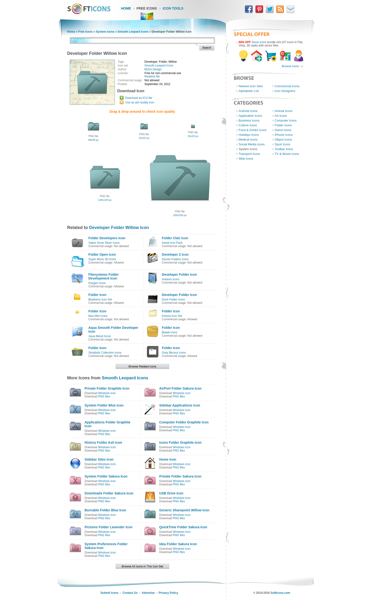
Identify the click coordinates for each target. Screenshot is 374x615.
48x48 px (93, 139)
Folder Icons (283, 125)
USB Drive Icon (171, 493)
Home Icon (168, 459)
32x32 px (144, 138)
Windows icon (107, 393)
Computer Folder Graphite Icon (184, 422)
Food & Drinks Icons (253, 130)
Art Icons (281, 115)
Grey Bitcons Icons (174, 352)
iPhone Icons (284, 135)
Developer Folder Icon (179, 274)
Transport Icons (249, 154)
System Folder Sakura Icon (106, 476)
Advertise (148, 593)
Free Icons (146, 8)
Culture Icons (248, 125)
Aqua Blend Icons (99, 336)
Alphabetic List (249, 91)
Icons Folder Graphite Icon (180, 442)
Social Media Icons (252, 144)
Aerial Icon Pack (172, 242)
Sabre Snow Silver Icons (104, 242)
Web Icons (246, 158)
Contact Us (129, 593)
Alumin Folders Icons (175, 259)
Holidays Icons (249, 135)
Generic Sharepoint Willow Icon (184, 510)
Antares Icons (170, 279)
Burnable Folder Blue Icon (105, 510)
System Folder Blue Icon (104, 405)
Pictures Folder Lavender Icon (109, 527)
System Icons (105, 31)
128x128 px (105, 199)
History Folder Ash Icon (103, 442)
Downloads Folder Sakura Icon (109, 493)
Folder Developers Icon (106, 238)
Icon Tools (173, 8)
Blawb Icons (169, 332)
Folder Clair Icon (175, 238)
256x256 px (180, 215)
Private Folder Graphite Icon (107, 388)
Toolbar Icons (284, 149)
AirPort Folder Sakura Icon (180, 388)
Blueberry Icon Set (100, 299)
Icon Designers (285, 91)
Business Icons (249, 120)
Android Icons (248, 111)
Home (126, 8)
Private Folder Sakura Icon (180, 476)
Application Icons (250, 115)
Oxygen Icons (97, 283)
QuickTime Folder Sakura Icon (183, 527)
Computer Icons (286, 120)
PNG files (104, 396)
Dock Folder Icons (173, 299)
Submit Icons (109, 593)
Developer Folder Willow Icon (119, 227)
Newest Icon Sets (251, 86)
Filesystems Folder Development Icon (103, 276)
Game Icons (283, 130)
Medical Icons (248, 139)
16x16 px (193, 136)
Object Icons (283, 139)
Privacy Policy (168, 593)
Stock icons (259, 42)
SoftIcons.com (280, 593)
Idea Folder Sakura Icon (178, 544)
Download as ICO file (138, 98)
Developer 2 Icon (175, 254)
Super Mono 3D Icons (102, 259)
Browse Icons (290, 66)
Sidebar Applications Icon (179, 405)
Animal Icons (283, 111)
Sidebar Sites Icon (99, 459)
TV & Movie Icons (287, 154)
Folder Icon (97, 295)
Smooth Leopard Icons (132, 31)
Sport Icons (283, 144)
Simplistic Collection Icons (105, 352)
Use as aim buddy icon (139, 102)
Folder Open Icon (102, 254)
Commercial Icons (287, 86)
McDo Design (153, 69)
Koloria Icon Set (172, 316)
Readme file (152, 76)
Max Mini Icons (98, 316)
